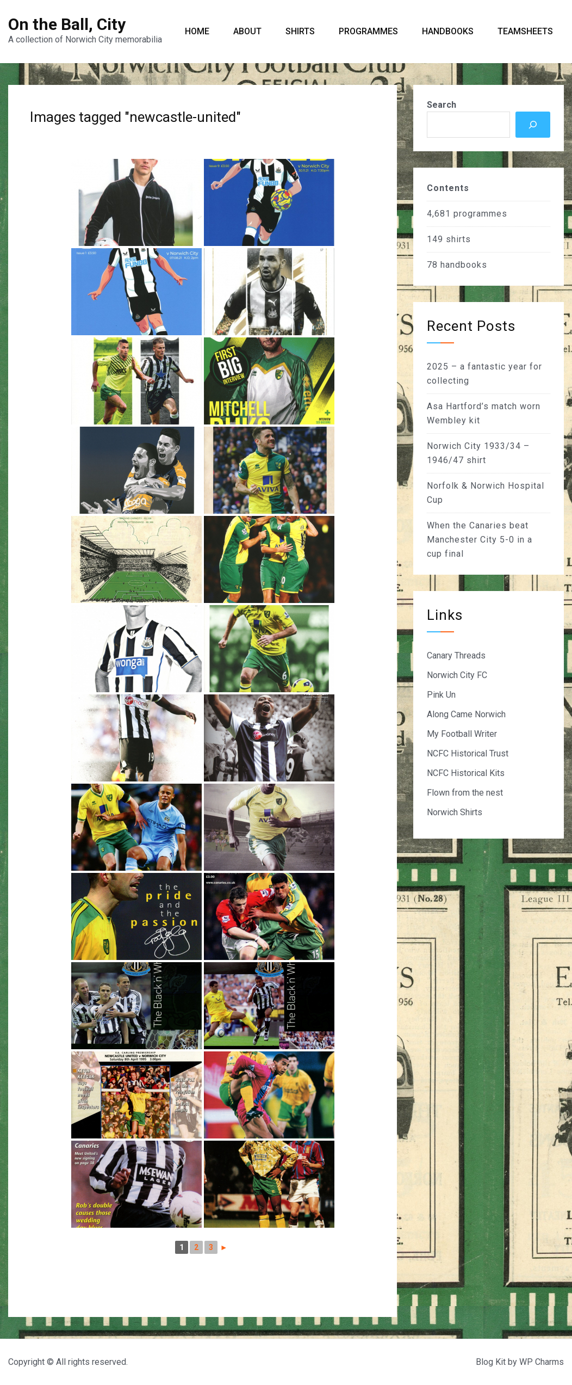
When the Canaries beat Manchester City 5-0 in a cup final (479, 539)
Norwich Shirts (454, 812)
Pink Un (441, 695)
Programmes (368, 31)
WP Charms (541, 1362)
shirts (458, 239)
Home (197, 31)
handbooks (463, 265)
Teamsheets (525, 31)
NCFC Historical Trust (467, 753)
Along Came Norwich (466, 714)
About (247, 31)
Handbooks (448, 31)
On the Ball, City (67, 24)
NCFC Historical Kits (466, 773)
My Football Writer (462, 734)
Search (441, 105)
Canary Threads (456, 655)
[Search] (532, 125)
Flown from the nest (465, 792)
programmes (480, 213)
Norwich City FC (457, 675)
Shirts (300, 31)
